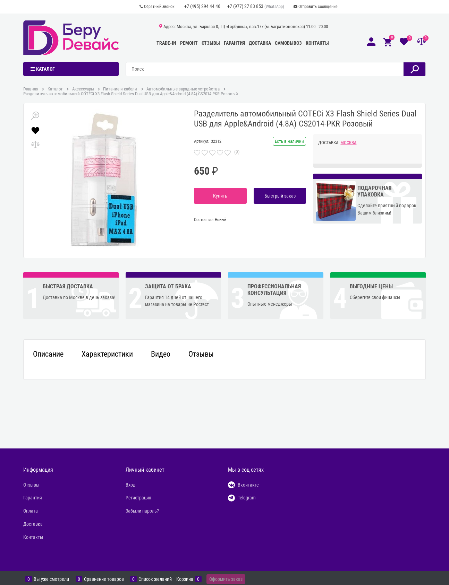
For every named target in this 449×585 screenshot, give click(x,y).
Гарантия (234, 43)
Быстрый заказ (280, 196)
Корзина (184, 579)
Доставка (260, 43)
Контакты (317, 43)
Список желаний (155, 579)
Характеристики (107, 354)
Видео (160, 354)
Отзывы (211, 43)
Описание (48, 354)
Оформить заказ (226, 579)
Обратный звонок (159, 6)
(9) (236, 152)
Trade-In (166, 43)
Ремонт (189, 43)
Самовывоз (288, 43)
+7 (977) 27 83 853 (245, 6)
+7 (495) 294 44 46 (202, 6)
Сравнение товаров (104, 579)
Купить (220, 196)
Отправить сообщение (318, 6)
